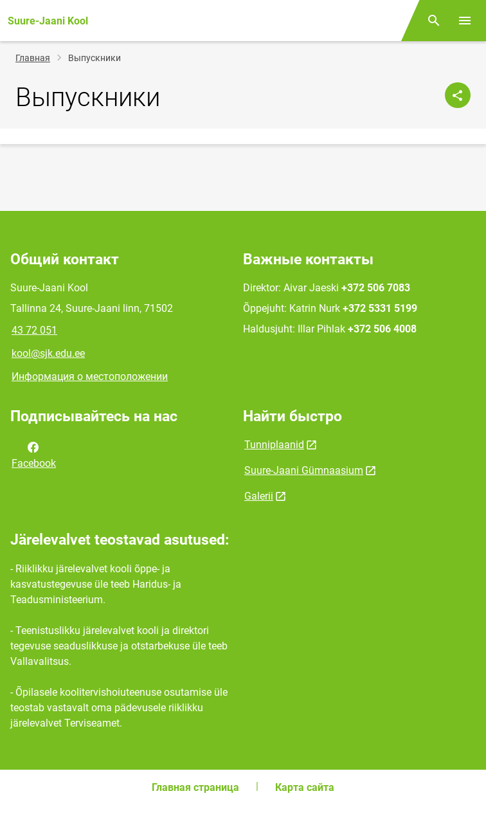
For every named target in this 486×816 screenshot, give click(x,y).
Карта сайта (304, 787)
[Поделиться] (458, 95)
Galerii (258, 496)
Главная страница (195, 787)
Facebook (34, 454)
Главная (32, 58)
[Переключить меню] (465, 20)
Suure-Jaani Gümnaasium (303, 470)
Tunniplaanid (274, 445)
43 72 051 (34, 330)
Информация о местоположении (90, 376)
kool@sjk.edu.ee (48, 353)
